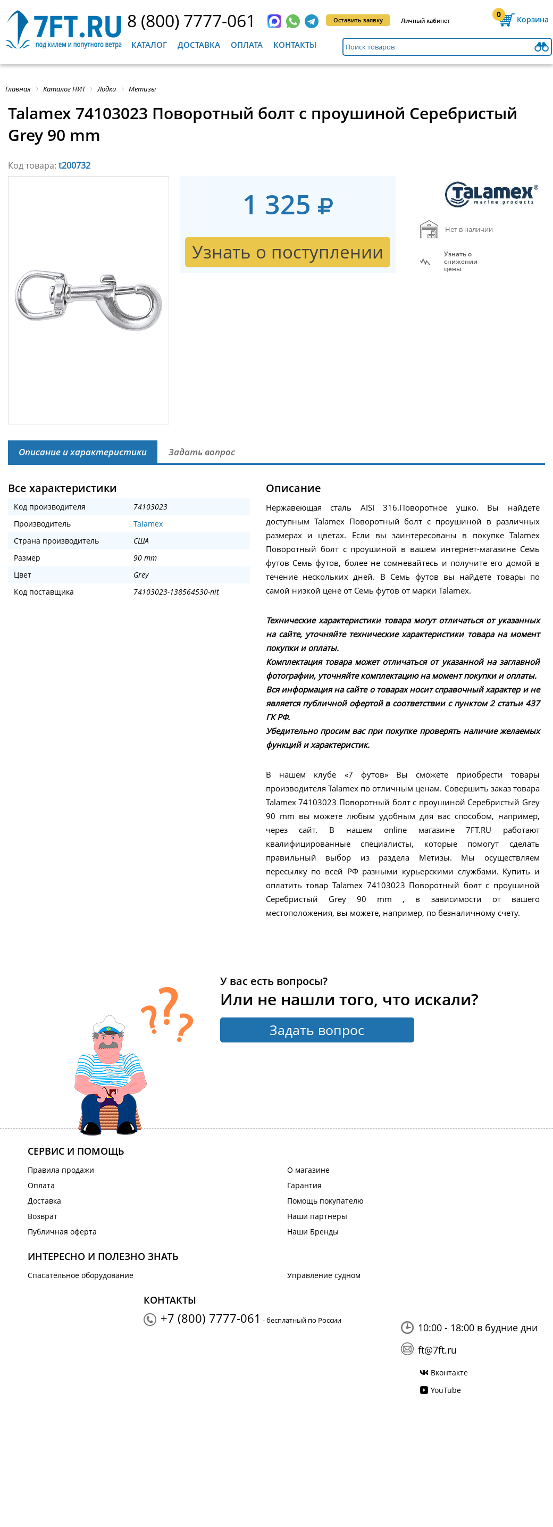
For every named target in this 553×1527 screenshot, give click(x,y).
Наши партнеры (317, 1216)
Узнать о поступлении (287, 252)
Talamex (148, 524)
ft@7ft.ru (437, 1350)
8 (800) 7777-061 (191, 20)
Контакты (294, 44)
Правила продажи (61, 1170)
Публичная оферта (62, 1231)
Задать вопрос (317, 1030)
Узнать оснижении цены (460, 262)
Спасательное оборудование (80, 1275)
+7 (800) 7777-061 (211, 1318)
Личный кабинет (425, 20)
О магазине (308, 1170)
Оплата (247, 44)
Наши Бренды (313, 1231)
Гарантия (304, 1185)
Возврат (42, 1216)
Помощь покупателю (325, 1201)
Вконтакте (449, 1372)
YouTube (446, 1390)
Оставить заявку (358, 20)
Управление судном (324, 1275)
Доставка (199, 44)
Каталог (149, 44)
